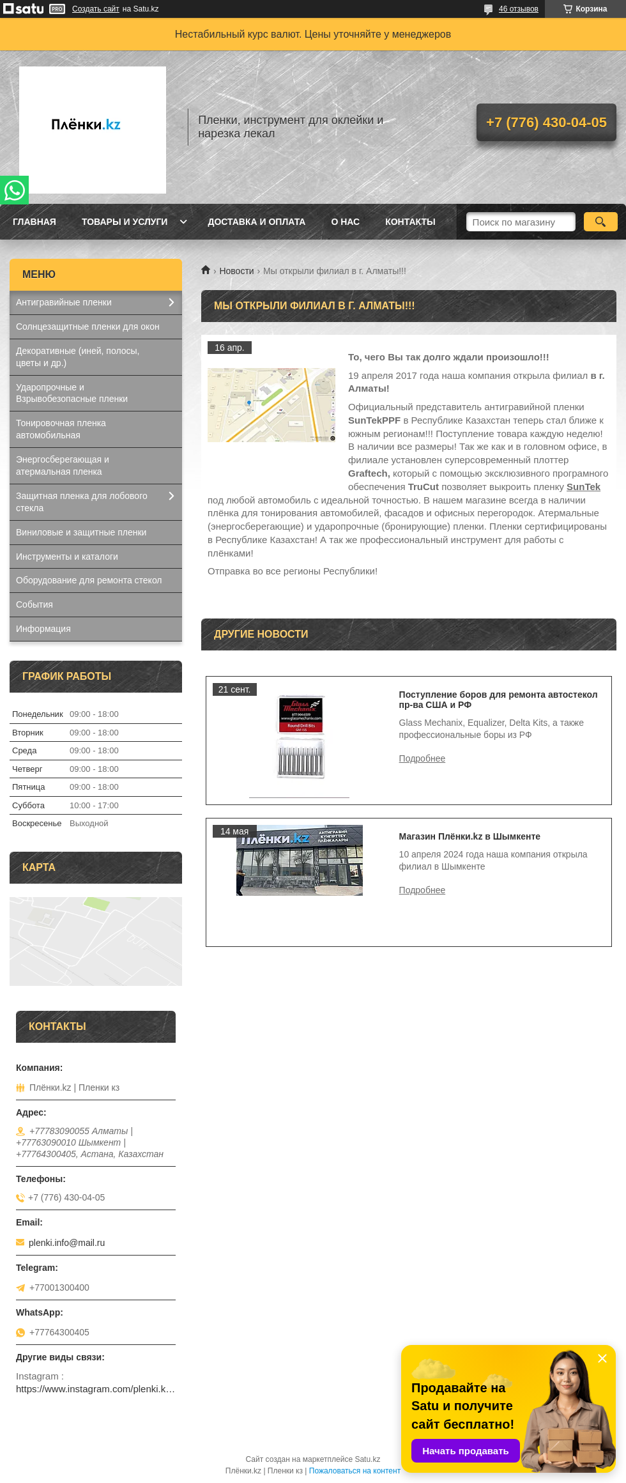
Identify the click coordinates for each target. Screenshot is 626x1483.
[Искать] (601, 221)
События (34, 604)
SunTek (583, 486)
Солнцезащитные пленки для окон (88, 326)
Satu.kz (367, 1459)
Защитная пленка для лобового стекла (82, 502)
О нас (345, 222)
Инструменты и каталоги (67, 556)
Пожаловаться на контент (355, 1470)
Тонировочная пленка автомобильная (61, 429)
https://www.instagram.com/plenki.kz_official (96, 1388)
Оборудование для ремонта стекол (89, 580)
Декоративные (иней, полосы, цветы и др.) (77, 357)
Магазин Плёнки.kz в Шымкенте (469, 836)
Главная (34, 222)
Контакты (410, 222)
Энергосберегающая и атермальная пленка (62, 465)
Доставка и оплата (256, 222)
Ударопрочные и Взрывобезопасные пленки (72, 393)
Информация (43, 629)
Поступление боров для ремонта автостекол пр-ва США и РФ (498, 699)
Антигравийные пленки (64, 302)
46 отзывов (518, 8)
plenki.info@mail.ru (67, 1243)
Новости (236, 271)
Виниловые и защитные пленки (81, 532)
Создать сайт (95, 8)
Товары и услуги (125, 222)
